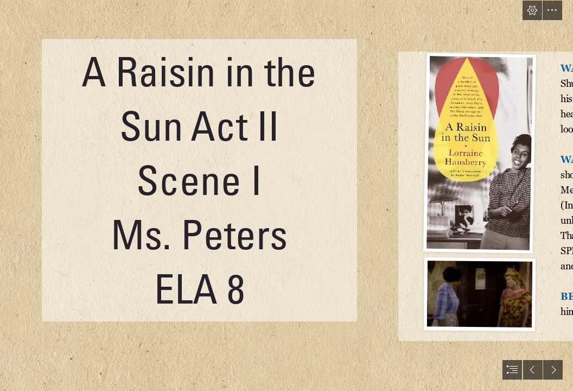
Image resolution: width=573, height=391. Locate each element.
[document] (286, 195)
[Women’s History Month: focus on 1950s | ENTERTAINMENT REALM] (479, 153)
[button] (532, 10)
